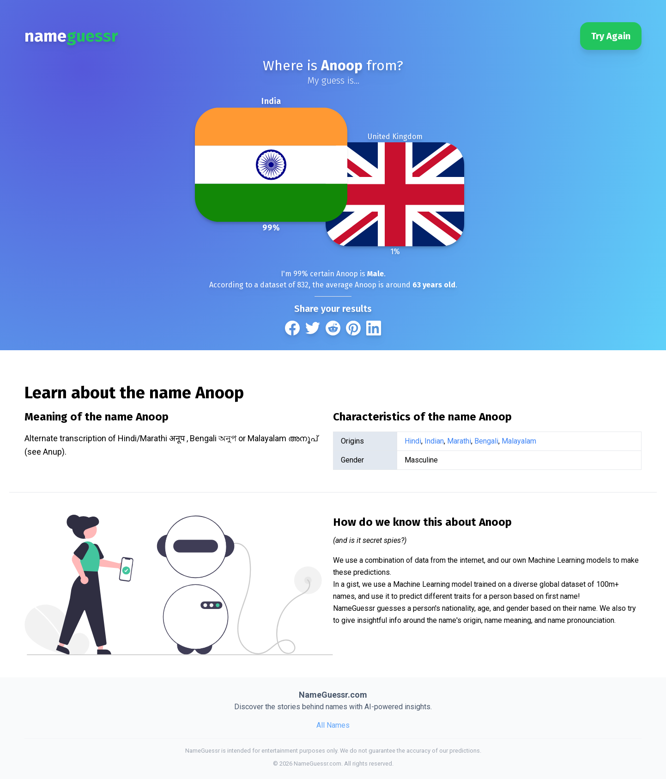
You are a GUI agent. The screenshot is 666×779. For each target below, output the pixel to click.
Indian (434, 441)
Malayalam (519, 441)
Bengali (486, 441)
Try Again (610, 36)
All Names (333, 725)
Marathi (459, 441)
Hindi (413, 441)
